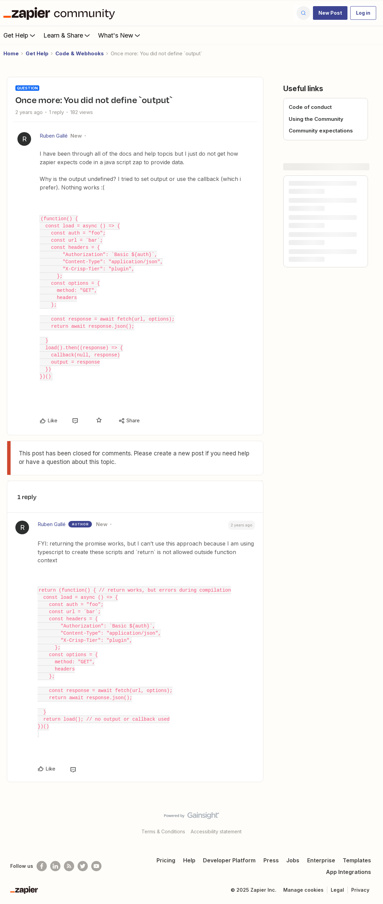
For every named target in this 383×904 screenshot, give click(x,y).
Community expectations (321, 130)
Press (271, 860)
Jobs (292, 860)
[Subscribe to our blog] (69, 866)
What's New (119, 35)
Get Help (20, 35)
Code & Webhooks (79, 53)
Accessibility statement (216, 831)
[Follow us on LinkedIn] (55, 866)
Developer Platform (229, 860)
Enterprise (321, 860)
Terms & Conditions (163, 831)
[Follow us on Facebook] (42, 866)
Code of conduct (310, 107)
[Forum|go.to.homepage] (60, 13)
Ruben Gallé (54, 135)
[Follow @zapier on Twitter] (83, 866)
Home (11, 53)
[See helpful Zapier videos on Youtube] (96, 866)
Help (189, 860)
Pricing (165, 860)
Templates (357, 860)
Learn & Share (67, 35)
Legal (337, 890)
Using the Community (316, 119)
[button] (330, 13)
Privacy (360, 890)
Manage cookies (303, 890)
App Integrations (348, 871)
